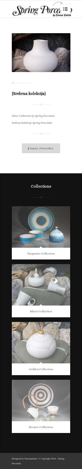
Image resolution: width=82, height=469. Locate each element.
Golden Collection (41, 369)
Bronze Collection (41, 427)
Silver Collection (41, 311)
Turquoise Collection (41, 253)
